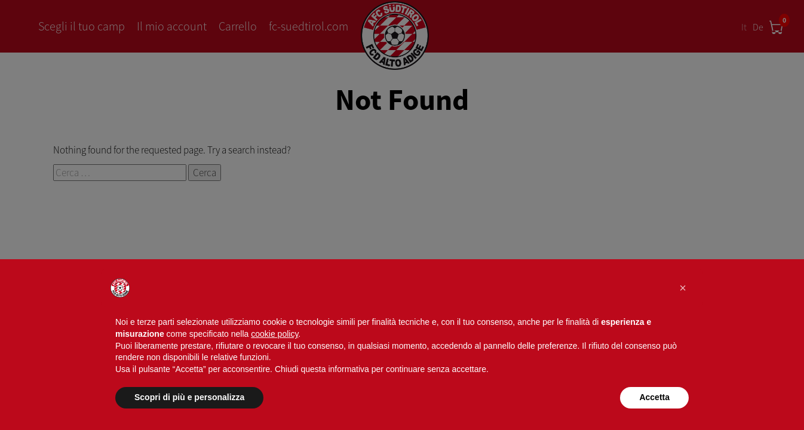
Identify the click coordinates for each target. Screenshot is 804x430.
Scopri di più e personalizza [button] (189, 397)
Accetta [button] (654, 397)
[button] (682, 287)
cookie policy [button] (274, 334)
